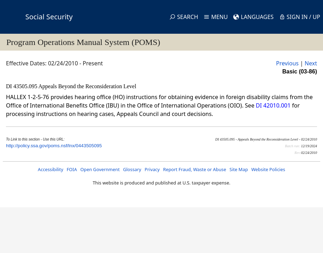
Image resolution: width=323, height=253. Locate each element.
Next (311, 63)
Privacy (152, 169)
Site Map (238, 169)
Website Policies (268, 169)
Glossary (132, 169)
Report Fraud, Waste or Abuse (194, 169)
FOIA (71, 169)
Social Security (48, 16)
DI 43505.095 (22, 86)
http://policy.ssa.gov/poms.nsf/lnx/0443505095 (54, 145)
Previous (287, 63)
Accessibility (50, 169)
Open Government (100, 169)
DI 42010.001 (273, 105)
